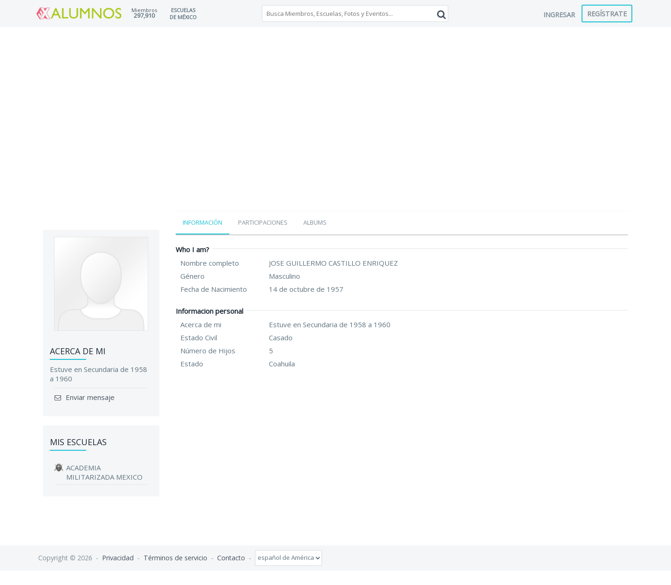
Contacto (231, 557)
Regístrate (607, 13)
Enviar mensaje (89, 397)
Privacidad (118, 557)
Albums (315, 222)
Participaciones (263, 222)
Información (202, 222)
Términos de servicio (175, 557)
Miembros (144, 10)
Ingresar (559, 14)
